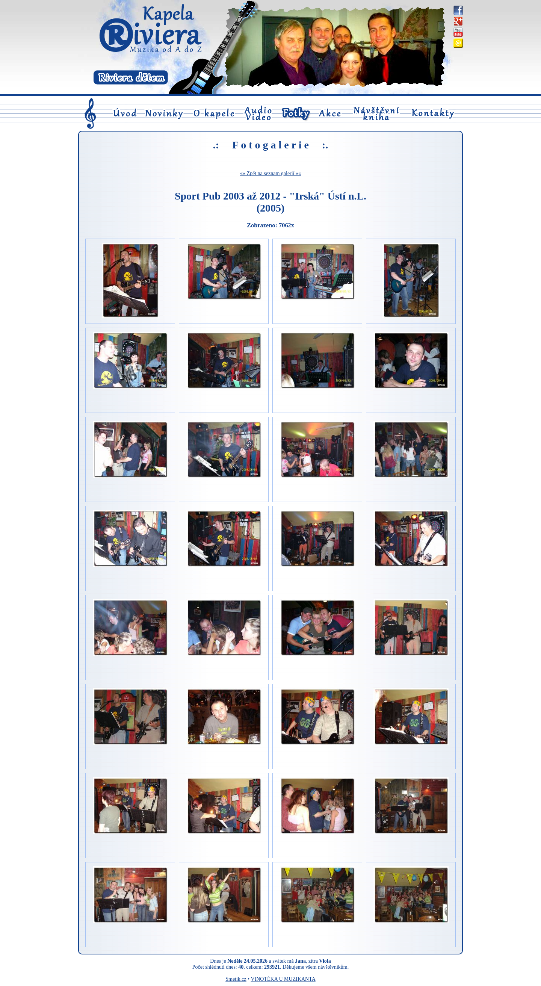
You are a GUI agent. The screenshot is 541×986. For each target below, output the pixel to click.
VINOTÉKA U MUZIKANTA (283, 979)
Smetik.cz (235, 979)
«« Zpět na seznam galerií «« (270, 173)
